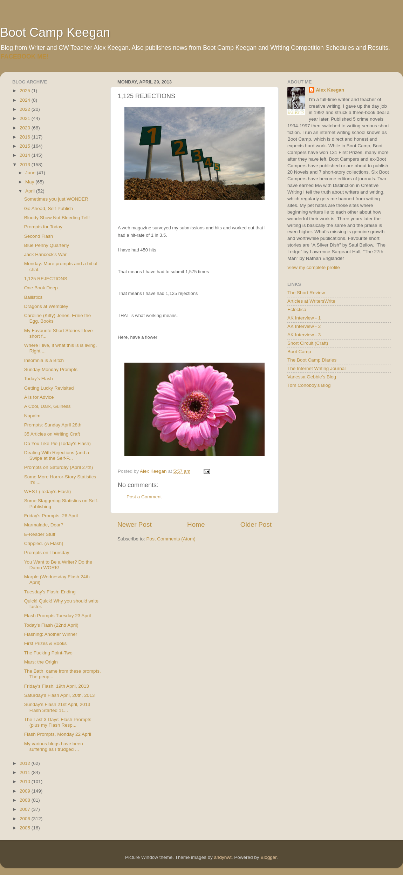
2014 (26, 155)
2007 (26, 809)
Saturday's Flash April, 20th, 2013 (59, 695)
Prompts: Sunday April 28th (53, 425)
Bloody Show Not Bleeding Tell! (57, 217)
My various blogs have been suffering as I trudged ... (53, 746)
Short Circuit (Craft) (307, 343)
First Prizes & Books (45, 643)
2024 (26, 100)
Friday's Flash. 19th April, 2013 (56, 686)
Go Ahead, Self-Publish (48, 208)
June (31, 172)
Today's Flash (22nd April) (51, 625)
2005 (26, 827)
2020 (26, 127)
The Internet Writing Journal (316, 368)
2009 (26, 791)
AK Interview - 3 (304, 334)
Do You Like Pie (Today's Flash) (57, 443)
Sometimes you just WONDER (56, 199)
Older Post (256, 524)
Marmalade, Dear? (43, 524)
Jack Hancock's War (45, 254)
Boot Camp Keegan (55, 32)
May (30, 181)
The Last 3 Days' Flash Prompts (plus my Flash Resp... (57, 722)
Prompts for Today (43, 226)
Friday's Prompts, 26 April (51, 515)
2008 (26, 800)
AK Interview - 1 (304, 318)
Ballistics (33, 297)
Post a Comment (144, 496)
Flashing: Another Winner (50, 634)
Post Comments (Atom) (171, 538)
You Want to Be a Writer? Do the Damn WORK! (58, 564)
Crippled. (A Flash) (43, 543)
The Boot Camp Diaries (311, 360)
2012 (26, 763)
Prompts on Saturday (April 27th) (58, 467)
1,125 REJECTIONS (45, 278)
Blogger (268, 857)
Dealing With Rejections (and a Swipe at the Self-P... (56, 455)
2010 (26, 781)
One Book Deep (41, 287)
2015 (26, 146)
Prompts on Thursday (46, 552)
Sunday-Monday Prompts (50, 369)
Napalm (32, 415)
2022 (26, 109)
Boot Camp (299, 351)
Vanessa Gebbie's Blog (311, 376)
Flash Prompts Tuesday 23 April (57, 615)
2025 (26, 90)
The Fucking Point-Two (48, 652)
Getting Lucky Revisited (49, 388)
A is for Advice (39, 397)
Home (196, 524)
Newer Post (134, 524)
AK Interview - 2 (304, 326)
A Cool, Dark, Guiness (47, 406)
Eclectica (296, 309)
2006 (26, 818)
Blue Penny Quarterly (46, 245)
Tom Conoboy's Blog (308, 385)
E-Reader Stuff (39, 534)
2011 (26, 772)
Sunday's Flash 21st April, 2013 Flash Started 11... (57, 707)
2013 (26, 164)
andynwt (222, 857)
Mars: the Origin (41, 662)
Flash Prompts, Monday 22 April (57, 734)
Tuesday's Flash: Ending (50, 591)
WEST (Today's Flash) (47, 491)
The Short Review (306, 292)
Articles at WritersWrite (311, 301)
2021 (26, 118)
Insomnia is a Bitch (44, 360)
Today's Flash (38, 378)
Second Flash (38, 236)
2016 (26, 137)
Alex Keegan (330, 90)
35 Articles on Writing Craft (52, 434)
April (30, 191)
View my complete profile (313, 267)
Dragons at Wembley (46, 306)
